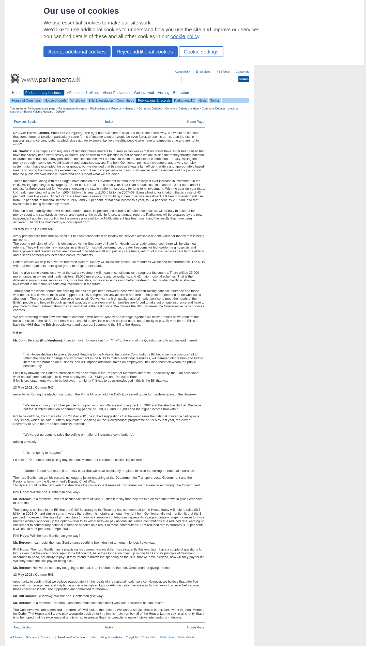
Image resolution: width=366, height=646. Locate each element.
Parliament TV (184, 100)
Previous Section (26, 121)
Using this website (111, 637)
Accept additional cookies (77, 51)
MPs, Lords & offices (82, 93)
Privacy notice (149, 637)
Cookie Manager (186, 637)
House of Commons (26, 100)
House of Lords (55, 100)
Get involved (144, 93)
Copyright (132, 637)
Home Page (195, 121)
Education (181, 93)
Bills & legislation (100, 100)
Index (109, 121)
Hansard (130, 108)
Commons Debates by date (182, 108)
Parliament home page (41, 108)
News (203, 100)
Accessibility (182, 71)
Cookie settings (201, 51)
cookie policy (185, 36)
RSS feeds (223, 71)
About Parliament (116, 93)
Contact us (242, 71)
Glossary (31, 637)
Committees (125, 100)
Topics (215, 100)
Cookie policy (167, 637)
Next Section (23, 627)
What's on (77, 100)
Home (17, 93)
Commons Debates (150, 108)
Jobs (93, 637)
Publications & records (154, 100)
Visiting (163, 93)
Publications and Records (105, 108)
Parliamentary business (44, 93)
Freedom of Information (71, 637)
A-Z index (16, 637)
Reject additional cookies (145, 51)
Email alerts (203, 71)
